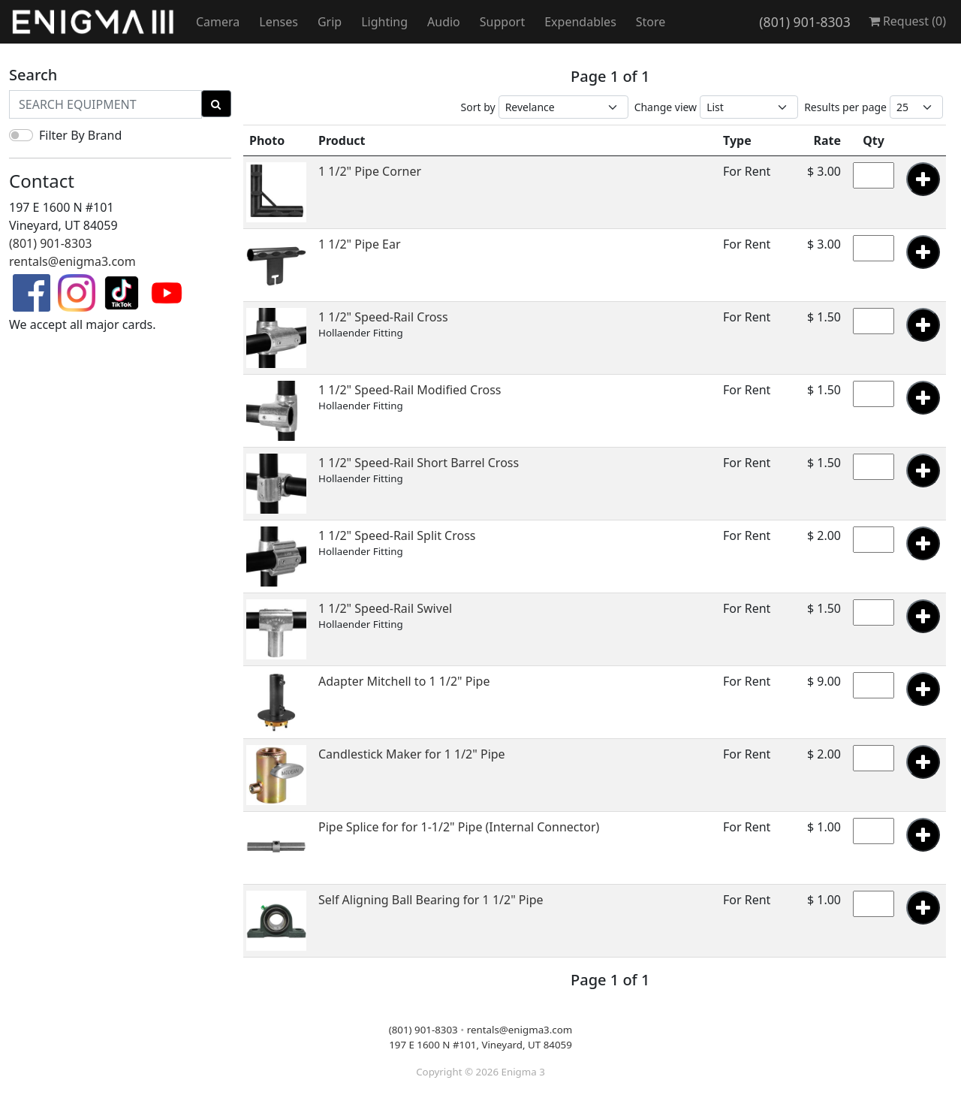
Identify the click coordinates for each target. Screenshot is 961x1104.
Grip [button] (330, 22)
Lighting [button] (384, 22)
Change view (665, 107)
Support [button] (502, 22)
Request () (907, 21)
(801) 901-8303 (804, 22)
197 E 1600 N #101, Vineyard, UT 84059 (480, 1044)
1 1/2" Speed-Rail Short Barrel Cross (418, 462)
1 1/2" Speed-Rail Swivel (385, 608)
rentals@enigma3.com (72, 261)
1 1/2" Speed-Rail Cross (383, 317)
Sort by (478, 107)
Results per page (845, 107)
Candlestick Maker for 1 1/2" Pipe (411, 754)
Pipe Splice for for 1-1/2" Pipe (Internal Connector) (458, 827)
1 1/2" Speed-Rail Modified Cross (410, 390)
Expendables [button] (580, 22)
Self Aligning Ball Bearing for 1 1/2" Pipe (431, 899)
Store (651, 22)
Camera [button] (217, 22)
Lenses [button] (278, 22)
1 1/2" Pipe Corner (369, 171)
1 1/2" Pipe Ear (359, 244)
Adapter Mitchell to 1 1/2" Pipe (404, 681)
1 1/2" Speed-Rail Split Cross (397, 535)
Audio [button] (443, 22)
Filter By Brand (80, 135)
